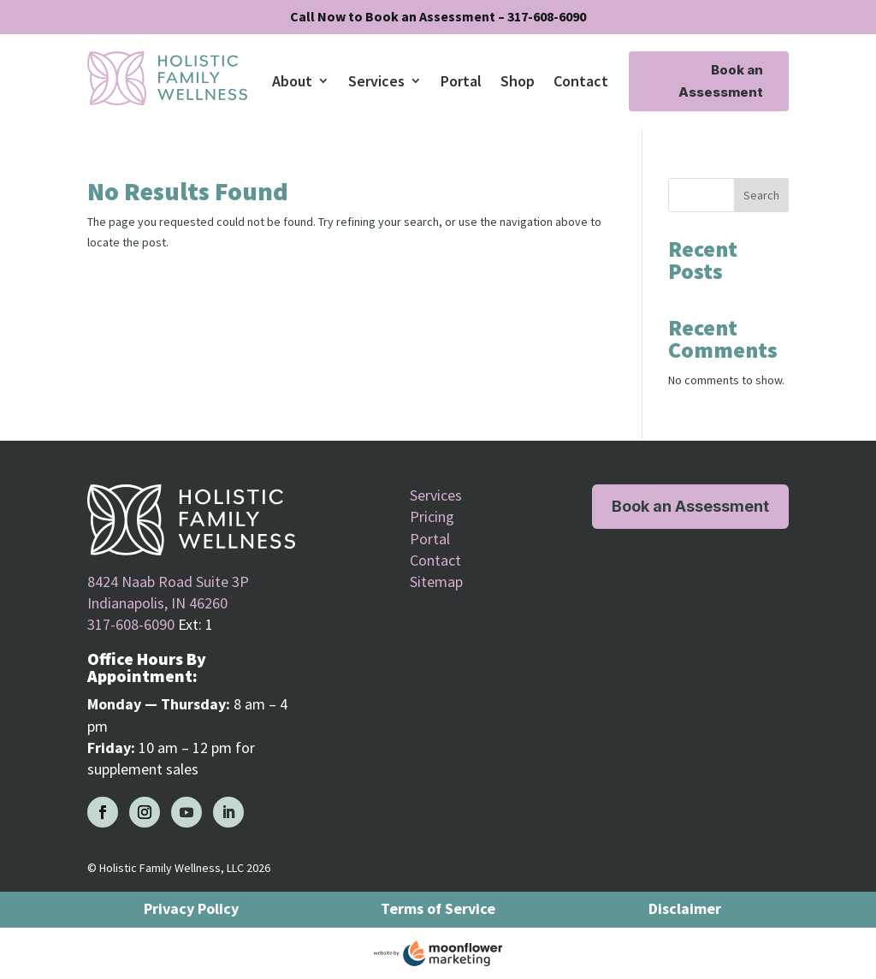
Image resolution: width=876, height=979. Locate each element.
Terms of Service (438, 908)
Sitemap (436, 581)
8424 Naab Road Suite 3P (168, 581)
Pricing (432, 516)
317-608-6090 (131, 624)
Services (376, 81)
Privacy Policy (191, 908)
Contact (580, 81)
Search (761, 195)
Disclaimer (684, 908)
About (292, 81)
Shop (517, 81)
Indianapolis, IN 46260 (157, 603)
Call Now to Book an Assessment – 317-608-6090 (438, 16)
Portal (461, 81)
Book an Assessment (720, 81)
